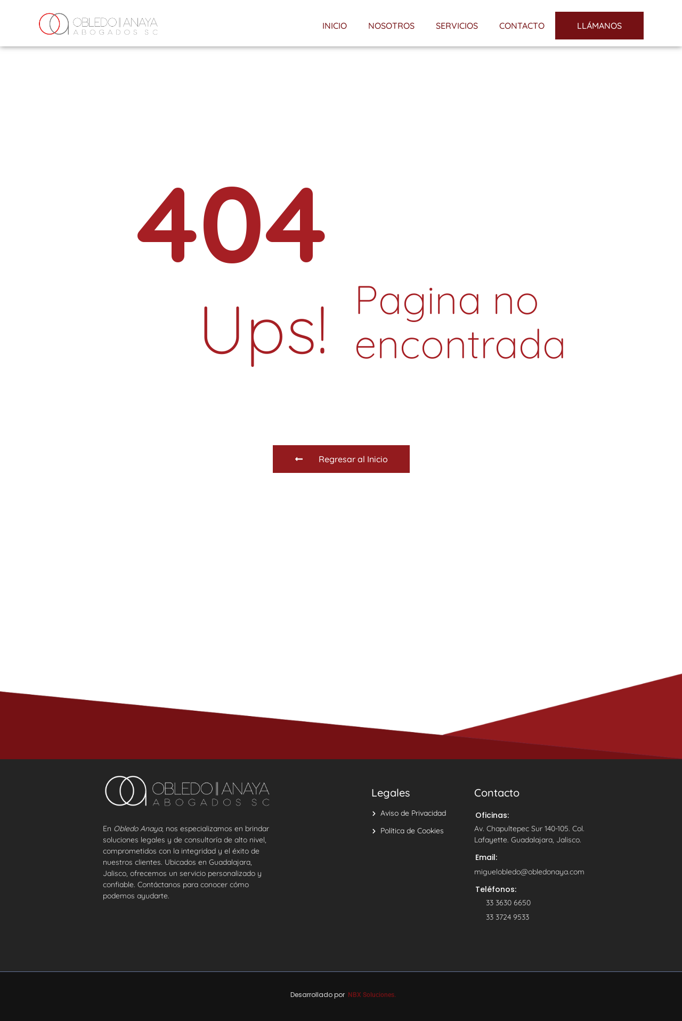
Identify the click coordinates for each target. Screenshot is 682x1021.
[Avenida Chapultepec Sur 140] (341, 641)
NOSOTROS (391, 25)
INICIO (334, 25)
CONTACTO (522, 25)
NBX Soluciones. (372, 995)
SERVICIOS (457, 25)
